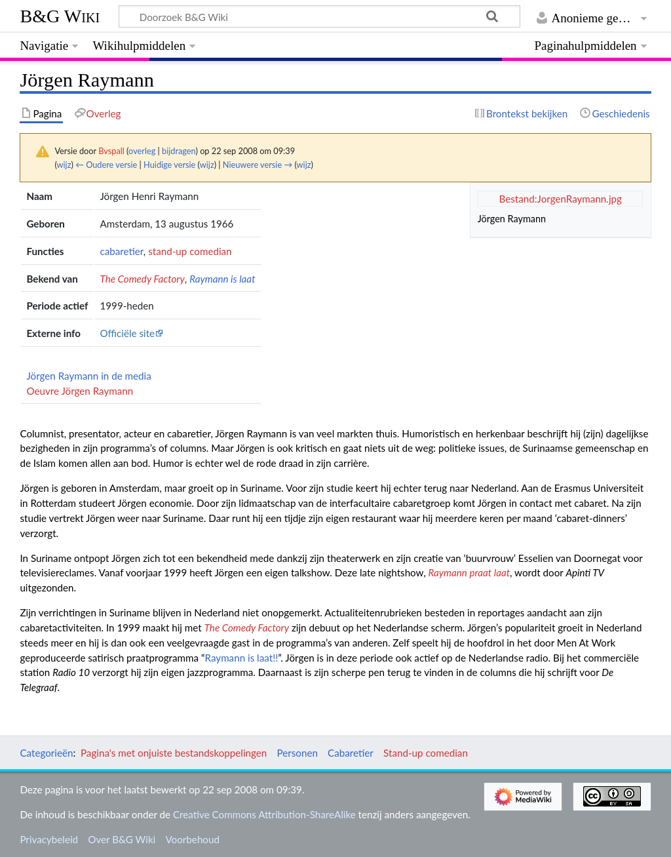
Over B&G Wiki (121, 839)
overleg (141, 151)
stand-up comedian (189, 251)
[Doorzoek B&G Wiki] (319, 16)
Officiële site (127, 333)
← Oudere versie (106, 164)
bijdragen (178, 151)
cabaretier (121, 251)
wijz (64, 164)
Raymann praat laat (469, 572)
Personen (297, 753)
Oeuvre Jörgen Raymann (79, 391)
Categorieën (46, 753)
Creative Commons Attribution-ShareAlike (264, 814)
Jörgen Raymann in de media (88, 376)
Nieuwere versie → (257, 164)
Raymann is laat (222, 279)
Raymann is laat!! (241, 658)
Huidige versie (169, 164)
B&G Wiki (60, 16)
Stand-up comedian (425, 753)
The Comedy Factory (142, 279)
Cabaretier (351, 753)
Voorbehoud (192, 839)
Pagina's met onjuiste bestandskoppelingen (174, 753)
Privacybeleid (49, 839)
